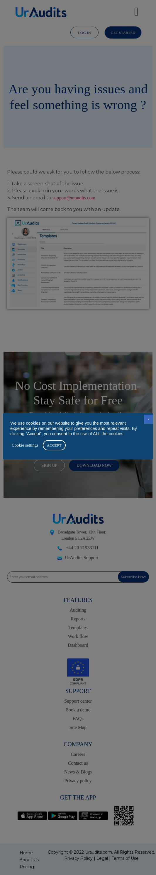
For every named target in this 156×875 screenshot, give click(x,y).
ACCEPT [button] (54, 445)
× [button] (148, 419)
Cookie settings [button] (25, 445)
